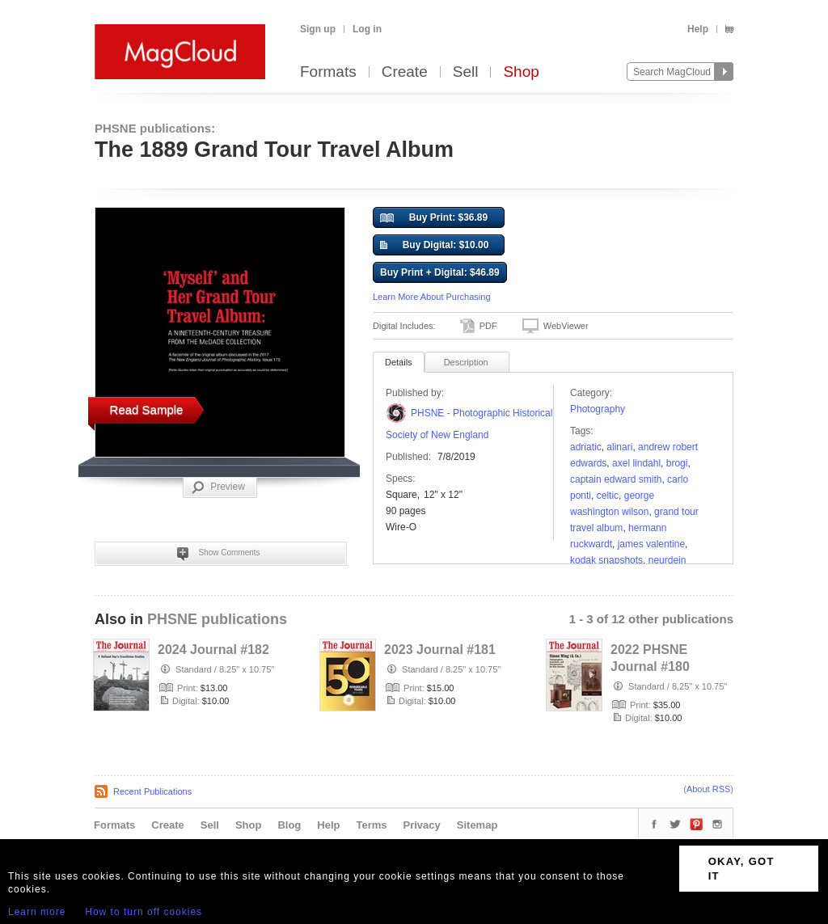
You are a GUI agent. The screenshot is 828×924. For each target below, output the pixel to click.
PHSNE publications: (155, 128)
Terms (371, 825)
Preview (218, 487)
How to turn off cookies (143, 912)
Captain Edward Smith (615, 479)
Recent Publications (152, 791)
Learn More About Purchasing (432, 297)
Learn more (36, 912)
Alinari (619, 447)
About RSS (708, 789)
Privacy (422, 825)
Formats (328, 72)
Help (697, 29)
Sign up (318, 29)
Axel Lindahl (636, 463)
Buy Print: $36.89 (434, 218)
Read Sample (147, 409)
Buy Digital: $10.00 (434, 245)
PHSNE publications (217, 619)
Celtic (608, 495)
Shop (521, 72)
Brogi (677, 463)
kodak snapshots (606, 560)
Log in (367, 29)
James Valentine (651, 544)
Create (405, 72)
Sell (466, 72)
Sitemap (477, 825)
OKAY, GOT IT (741, 868)
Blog (289, 825)
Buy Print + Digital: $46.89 (440, 272)
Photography (597, 409)
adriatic (586, 447)
